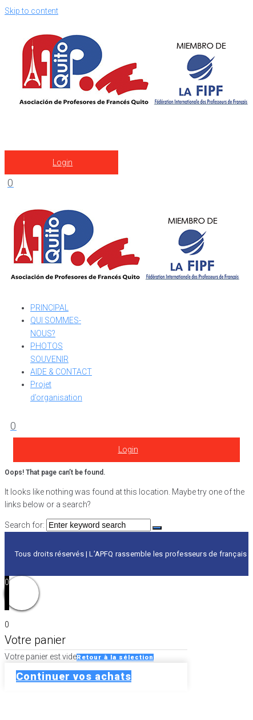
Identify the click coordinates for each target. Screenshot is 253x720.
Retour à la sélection (115, 657)
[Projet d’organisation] (64, 391)
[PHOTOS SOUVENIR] (64, 352)
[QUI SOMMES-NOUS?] (64, 327)
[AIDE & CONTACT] (64, 371)
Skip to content (31, 10)
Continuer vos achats (73, 676)
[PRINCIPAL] (64, 307)
